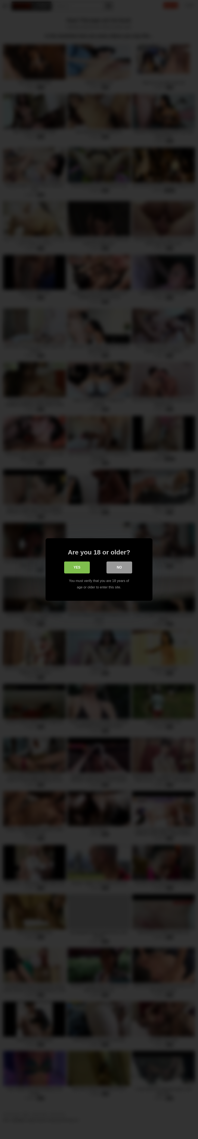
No (119, 567)
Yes (77, 567)
